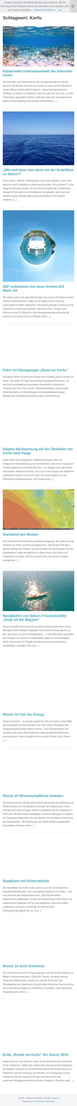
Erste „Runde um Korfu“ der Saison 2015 (35, 1055)
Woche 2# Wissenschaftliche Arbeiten (33, 796)
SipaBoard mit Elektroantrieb (26, 881)
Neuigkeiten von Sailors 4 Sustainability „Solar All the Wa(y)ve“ (34, 618)
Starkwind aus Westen (20, 534)
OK (60, 10)
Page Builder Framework (44, 1101)
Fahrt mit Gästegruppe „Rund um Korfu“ (35, 370)
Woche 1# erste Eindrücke (24, 966)
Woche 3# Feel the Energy (23, 714)
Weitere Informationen (44, 10)
